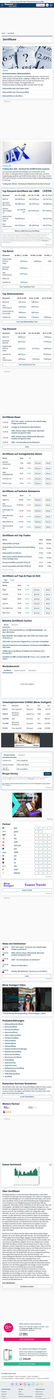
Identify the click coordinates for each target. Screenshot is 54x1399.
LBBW (16, 852)
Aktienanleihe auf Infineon (11, 553)
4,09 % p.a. (48, 317)
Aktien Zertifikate (33, 1376)
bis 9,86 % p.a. (20, 204)
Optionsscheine (19, 670)
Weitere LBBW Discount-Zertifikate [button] (27, 231)
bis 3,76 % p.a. (34, 204)
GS (15, 835)
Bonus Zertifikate (20, 1376)
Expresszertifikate (11, 1032)
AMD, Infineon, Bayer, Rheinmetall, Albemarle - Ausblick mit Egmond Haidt (28, 432)
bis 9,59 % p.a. (20, 199)
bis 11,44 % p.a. (48, 211)
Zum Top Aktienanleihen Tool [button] (27, 322)
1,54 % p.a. (24, 282)
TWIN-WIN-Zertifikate (12, 1074)
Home (3, 33)
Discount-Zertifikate (12, 1030)
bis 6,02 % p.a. (20, 219)
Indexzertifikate (10, 1046)
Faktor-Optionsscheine (13, 1035)
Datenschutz (39, 1394)
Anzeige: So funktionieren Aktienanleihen (26, 427)
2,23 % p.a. (22, 348)
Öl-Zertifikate (9, 1060)
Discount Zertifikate (8, 1376)
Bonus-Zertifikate (11, 1027)
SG (15, 863)
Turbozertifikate (10, 1071)
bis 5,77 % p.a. (48, 219)
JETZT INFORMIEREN (27, 1339)
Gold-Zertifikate (10, 1041)
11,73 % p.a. (47, 342)
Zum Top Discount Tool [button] (27, 364)
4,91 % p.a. (22, 354)
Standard (21, 755)
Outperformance (11, 1065)
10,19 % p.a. (47, 354)
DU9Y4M (5, 719)
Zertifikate (11, 33)
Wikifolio (17, 873)
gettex (16, 832)
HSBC (16, 842)
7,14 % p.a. (35, 317)
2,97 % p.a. (24, 274)
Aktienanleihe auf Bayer (11, 543)
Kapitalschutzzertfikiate (13, 1052)
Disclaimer (38, 1396)
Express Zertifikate (43, 1378)
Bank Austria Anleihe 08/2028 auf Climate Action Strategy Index (17, 558)
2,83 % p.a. (22, 337)
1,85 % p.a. (22, 359)
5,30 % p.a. (48, 359)
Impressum (39, 1392)
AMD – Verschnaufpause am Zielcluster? (25, 442)
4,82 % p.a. (35, 312)
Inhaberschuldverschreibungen (16, 1049)
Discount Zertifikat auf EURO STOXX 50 (16, 562)
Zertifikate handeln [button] (27, 1287)
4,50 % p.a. (22, 312)
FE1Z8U (5, 728)
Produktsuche (6, 760)
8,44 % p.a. (22, 317)
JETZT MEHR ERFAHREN (27, 1364)
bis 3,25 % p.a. (34, 225)
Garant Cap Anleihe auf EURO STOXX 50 (16, 566)
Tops (5, 580)
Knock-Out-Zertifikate (12, 1054)
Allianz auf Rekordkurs (19, 965)
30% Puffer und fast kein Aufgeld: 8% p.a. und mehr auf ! (25, 642)
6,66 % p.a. (48, 348)
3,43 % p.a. (35, 307)
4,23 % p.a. (24, 261)
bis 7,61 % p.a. (48, 199)
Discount (38, 463)
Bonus (48, 463)
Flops (12, 580)
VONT (16, 870)
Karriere (4, 1394)
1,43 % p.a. (36, 359)
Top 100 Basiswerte (5, 768)
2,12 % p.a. (36, 348)
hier (10, 779)
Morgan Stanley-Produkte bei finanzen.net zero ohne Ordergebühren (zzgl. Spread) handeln (27, 784)
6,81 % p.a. (22, 342)
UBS (15, 866)
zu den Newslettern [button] (27, 1097)
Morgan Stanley (9, 755)
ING (15, 839)
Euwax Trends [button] (27, 890)
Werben (21, 1394)
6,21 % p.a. (22, 302)
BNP (15, 828)
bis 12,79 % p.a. (33, 211)
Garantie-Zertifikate (12, 1038)
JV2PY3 (4, 709)
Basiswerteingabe (8, 765)
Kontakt (4, 1392)
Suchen (47, 774)
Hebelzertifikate (10, 1043)
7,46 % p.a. (48, 337)
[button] (40, 5)
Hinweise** (45, 240)
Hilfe (20, 1392)
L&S (15, 856)
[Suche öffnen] (47, 5)
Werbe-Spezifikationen (26, 1396)
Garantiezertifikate (7, 1378)
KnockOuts (32, 670)
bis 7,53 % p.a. (34, 199)
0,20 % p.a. (38, 261)
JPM (15, 849)
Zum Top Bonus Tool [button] (27, 287)
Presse (4, 1396)
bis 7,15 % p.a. (20, 225)
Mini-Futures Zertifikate (13, 1057)
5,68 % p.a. (35, 302)
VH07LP (5, 714)
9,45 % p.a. (24, 268)
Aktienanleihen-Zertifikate (14, 1024)
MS (15, 859)
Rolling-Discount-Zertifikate (14, 1068)
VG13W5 (5, 723)
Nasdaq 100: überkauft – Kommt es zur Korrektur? (29, 971)
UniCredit (17, 845)
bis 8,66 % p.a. (48, 204)
